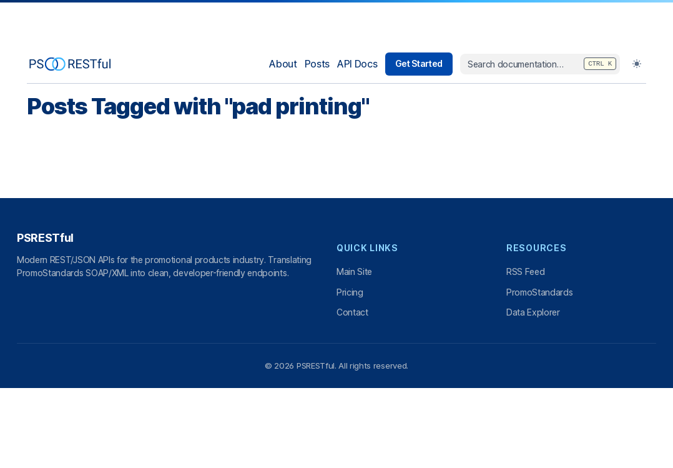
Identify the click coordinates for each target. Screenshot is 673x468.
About (283, 63)
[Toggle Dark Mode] (636, 63)
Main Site (354, 271)
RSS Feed (525, 271)
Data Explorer (533, 312)
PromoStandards (539, 292)
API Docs (357, 63)
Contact (352, 312)
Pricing (349, 292)
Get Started (419, 63)
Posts (317, 63)
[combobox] (540, 64)
